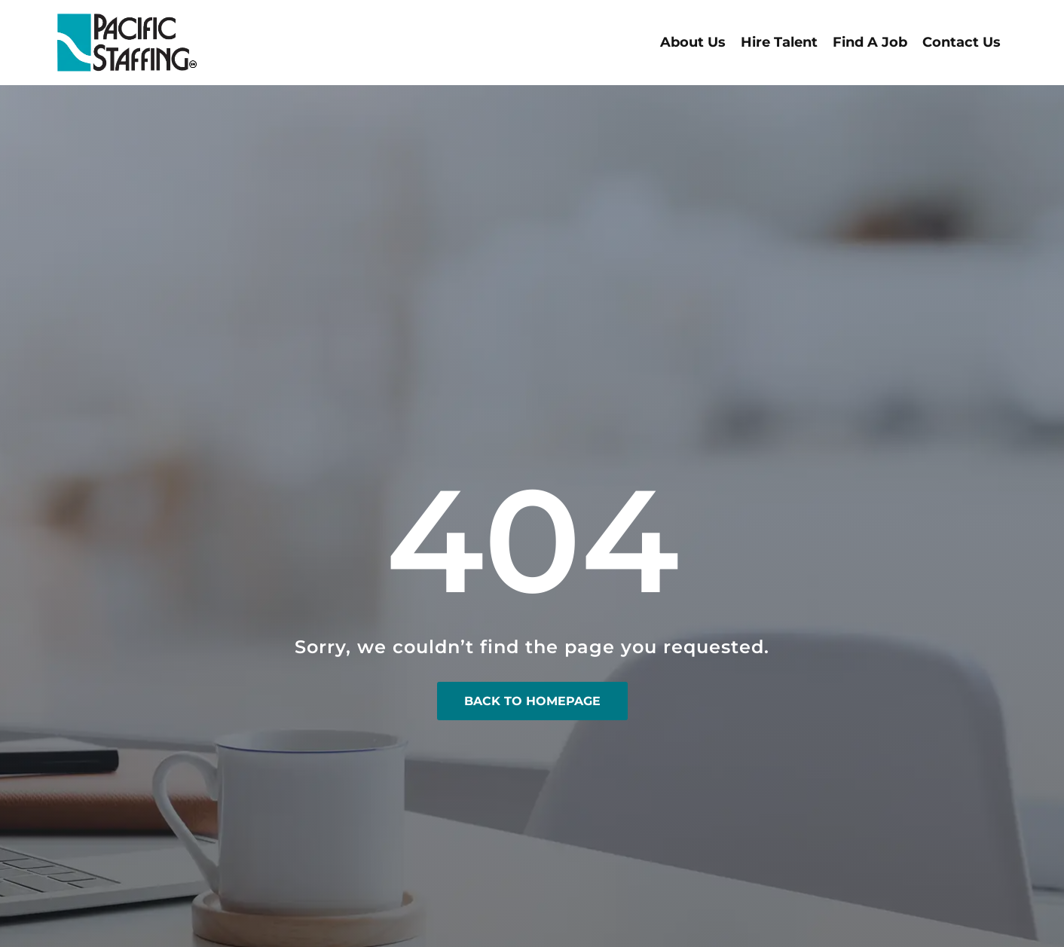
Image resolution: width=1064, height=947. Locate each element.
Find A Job (870, 42)
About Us (693, 42)
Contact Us (961, 42)
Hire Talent (779, 42)
